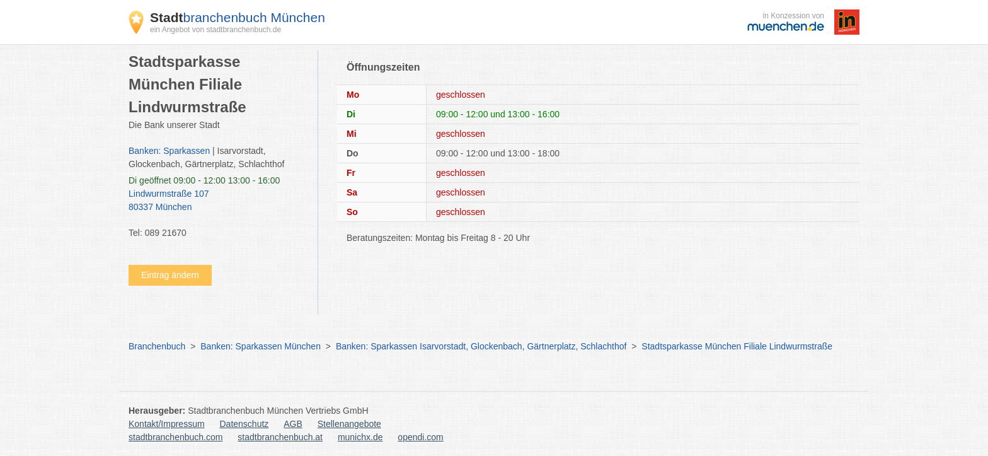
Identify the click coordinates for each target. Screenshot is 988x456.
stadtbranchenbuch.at (280, 437)
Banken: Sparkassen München (260, 346)
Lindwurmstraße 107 (217, 201)
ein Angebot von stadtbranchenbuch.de (215, 29)
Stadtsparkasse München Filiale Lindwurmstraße (736, 346)
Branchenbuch (157, 346)
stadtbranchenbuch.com (175, 437)
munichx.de (360, 437)
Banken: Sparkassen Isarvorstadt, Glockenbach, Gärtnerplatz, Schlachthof (481, 346)
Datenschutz (244, 424)
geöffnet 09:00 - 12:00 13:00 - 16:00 (204, 180)
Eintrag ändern (170, 275)
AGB (293, 424)
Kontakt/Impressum (167, 424)
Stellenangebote (349, 424)
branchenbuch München (237, 17)
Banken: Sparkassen (169, 151)
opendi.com (420, 437)
